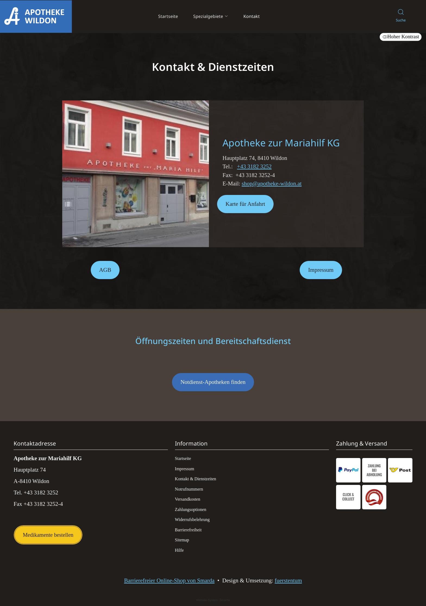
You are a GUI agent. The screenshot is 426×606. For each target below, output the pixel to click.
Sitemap (182, 540)
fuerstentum (288, 580)
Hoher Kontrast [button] (400, 37)
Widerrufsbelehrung (192, 519)
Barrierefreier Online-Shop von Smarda (169, 580)
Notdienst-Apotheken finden (209, 385)
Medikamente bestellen (48, 535)
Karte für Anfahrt (241, 207)
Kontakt (251, 16)
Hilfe (179, 550)
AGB (105, 270)
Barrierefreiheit (188, 530)
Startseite (168, 16)
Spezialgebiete (210, 16)
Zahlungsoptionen (190, 509)
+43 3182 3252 (254, 166)
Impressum (320, 270)
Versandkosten (187, 499)
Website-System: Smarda (213, 600)
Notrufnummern (189, 489)
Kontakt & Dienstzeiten (195, 478)
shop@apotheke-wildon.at (272, 183)
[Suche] (400, 17)
